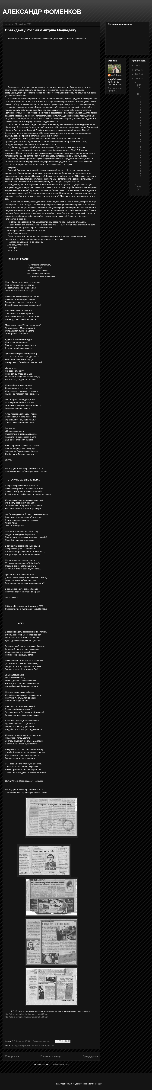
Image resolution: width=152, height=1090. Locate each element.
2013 (138, 70)
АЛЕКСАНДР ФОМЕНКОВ (42, 11)
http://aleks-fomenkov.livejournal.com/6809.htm (26, 1014)
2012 (138, 74)
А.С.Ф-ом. (116, 75)
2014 (138, 65)
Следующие (12, 1056)
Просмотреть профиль (114, 89)
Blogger (98, 1084)
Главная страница (50, 1056)
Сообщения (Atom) (60, 1064)
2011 (138, 78)
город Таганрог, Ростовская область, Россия (33, 1045)
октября (139, 86)
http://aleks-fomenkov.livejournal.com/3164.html (26, 1017)
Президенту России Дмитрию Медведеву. (41, 30)
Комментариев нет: (41, 1041)
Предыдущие (90, 1056)
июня (139, 186)
